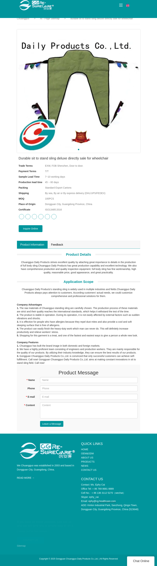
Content (29, 405)
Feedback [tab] (57, 244)
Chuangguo (23, 18)
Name (31, 380)
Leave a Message (51, 423)
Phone (31, 388)
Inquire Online (30, 228)
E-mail (30, 396)
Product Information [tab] (32, 244)
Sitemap (21, 545)
